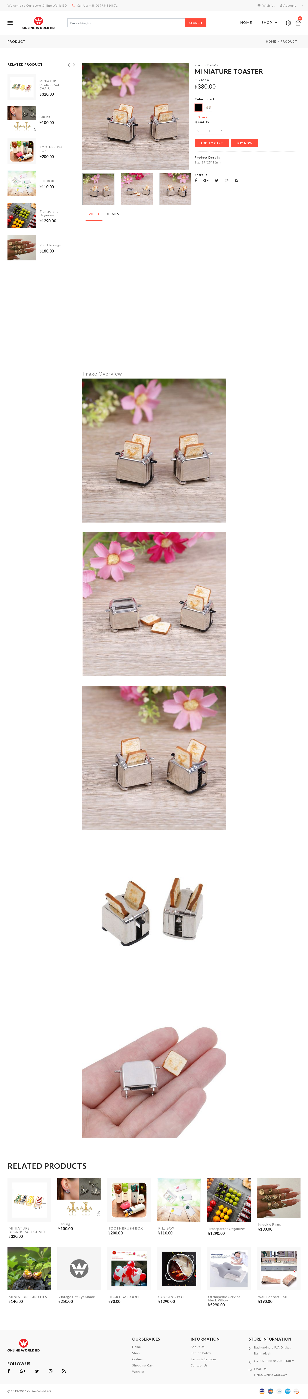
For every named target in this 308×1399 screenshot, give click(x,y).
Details (112, 214)
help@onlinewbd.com (270, 1375)
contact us (199, 1365)
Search (195, 23)
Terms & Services (204, 1359)
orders (137, 1359)
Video (94, 214)
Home (246, 22)
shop (136, 1353)
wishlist (266, 5)
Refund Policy (201, 1353)
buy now (245, 143)
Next (74, 63)
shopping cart (143, 1365)
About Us (198, 1347)
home (136, 1347)
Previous (68, 63)
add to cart (211, 143)
